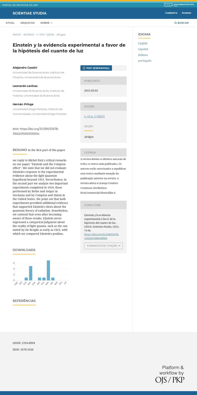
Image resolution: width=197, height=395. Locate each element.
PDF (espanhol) (97, 68)
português (144, 60)
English (143, 43)
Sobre (45, 22)
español (143, 49)
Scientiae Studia (30, 13)
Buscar (181, 22)
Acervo (28, 34)
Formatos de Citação (102, 245)
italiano (143, 55)
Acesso (186, 12)
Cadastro (171, 12)
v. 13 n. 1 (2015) (45, 34)
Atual (10, 22)
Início (17, 34)
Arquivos (27, 22)
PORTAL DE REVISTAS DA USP (20, 5)
